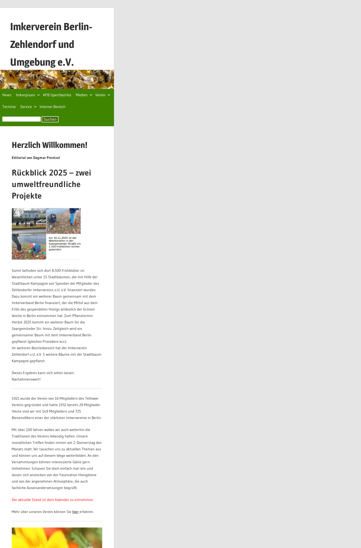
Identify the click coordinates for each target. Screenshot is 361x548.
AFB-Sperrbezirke (57, 94)
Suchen (50, 119)
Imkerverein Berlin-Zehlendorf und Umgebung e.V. (51, 44)
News (6, 94)
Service (28, 106)
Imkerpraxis (28, 94)
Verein (103, 94)
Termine (9, 106)
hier (75, 511)
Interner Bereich (52, 106)
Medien (84, 94)
